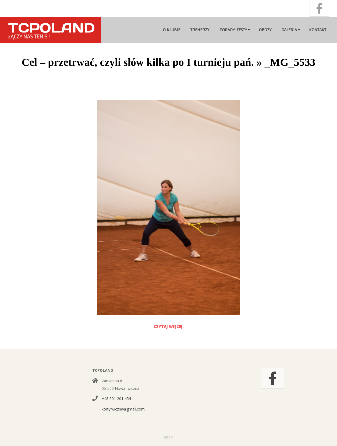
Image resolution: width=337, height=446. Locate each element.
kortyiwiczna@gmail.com (123, 409)
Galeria (289, 29)
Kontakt (317, 29)
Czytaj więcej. (168, 326)
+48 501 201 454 (116, 398)
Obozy (265, 29)
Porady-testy (233, 29)
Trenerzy (199, 29)
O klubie (171, 29)
